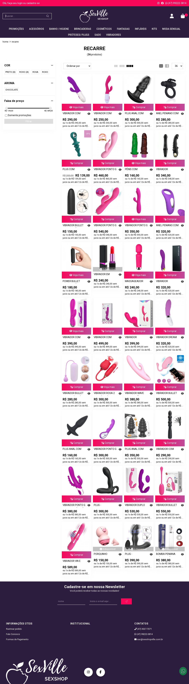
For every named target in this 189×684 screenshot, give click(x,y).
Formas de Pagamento (17, 639)
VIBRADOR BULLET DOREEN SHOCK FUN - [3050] (167, 394)
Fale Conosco (13, 634)
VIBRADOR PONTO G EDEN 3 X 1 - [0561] (74, 506)
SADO (97, 34)
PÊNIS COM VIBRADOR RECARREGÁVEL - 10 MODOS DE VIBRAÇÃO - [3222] (136, 170)
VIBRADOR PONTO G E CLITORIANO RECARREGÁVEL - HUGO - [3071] (105, 170)
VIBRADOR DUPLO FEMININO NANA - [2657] (135, 506)
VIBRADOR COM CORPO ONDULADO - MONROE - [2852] (167, 450)
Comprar (138, 107)
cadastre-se (33, 3)
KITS (154, 29)
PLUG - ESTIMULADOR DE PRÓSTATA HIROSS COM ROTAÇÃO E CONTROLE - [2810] (136, 555)
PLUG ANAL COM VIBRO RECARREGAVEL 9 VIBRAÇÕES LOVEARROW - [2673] (135, 114)
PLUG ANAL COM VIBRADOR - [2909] (135, 450)
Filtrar (29, 121)
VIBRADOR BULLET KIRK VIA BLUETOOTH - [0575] (167, 506)
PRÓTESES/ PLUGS (78, 34)
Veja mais (76, 107)
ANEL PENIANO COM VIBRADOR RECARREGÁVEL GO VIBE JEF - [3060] (167, 114)
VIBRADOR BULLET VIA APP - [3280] (73, 394)
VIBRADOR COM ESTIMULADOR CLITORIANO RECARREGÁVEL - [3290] (72, 114)
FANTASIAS (123, 29)
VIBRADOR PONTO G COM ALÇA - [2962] (105, 450)
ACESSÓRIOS (36, 29)
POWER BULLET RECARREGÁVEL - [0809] (72, 282)
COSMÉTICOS (104, 29)
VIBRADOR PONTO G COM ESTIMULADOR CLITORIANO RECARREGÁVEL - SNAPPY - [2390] (136, 226)
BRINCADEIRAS (82, 29)
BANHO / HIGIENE (59, 29)
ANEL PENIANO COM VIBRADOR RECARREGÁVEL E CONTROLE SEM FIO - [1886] (167, 226)
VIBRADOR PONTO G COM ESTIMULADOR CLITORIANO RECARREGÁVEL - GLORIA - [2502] (105, 226)
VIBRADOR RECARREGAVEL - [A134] (166, 170)
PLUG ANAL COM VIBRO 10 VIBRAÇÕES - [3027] (74, 450)
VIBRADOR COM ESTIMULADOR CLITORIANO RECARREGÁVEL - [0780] (103, 114)
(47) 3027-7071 (143, 629)
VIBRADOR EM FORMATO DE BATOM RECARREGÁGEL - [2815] (103, 275)
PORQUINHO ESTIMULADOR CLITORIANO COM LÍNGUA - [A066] (103, 555)
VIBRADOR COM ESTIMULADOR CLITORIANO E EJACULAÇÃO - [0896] (103, 338)
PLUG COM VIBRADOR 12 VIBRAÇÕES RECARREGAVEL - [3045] (72, 170)
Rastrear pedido (14, 629)
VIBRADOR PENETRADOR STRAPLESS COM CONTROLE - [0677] (135, 338)
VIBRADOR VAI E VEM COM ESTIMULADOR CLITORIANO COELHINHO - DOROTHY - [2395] (73, 562)
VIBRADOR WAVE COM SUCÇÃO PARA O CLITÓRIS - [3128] (136, 394)
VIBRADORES (113, 34)
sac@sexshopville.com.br (148, 639)
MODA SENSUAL (171, 29)
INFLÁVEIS (141, 29)
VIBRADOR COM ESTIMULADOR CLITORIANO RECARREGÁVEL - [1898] (72, 338)
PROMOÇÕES (16, 29)
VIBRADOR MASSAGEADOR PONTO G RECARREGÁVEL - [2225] (166, 282)
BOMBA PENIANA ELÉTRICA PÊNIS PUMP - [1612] (165, 555)
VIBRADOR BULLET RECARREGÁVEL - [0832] (73, 226)
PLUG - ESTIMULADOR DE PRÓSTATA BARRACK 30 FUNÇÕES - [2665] (104, 506)
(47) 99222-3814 (175, 3)
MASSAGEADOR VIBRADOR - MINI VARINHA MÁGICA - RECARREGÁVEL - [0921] (135, 282)
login (20, 3)
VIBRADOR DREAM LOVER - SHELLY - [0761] (166, 338)
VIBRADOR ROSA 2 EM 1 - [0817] (104, 394)
